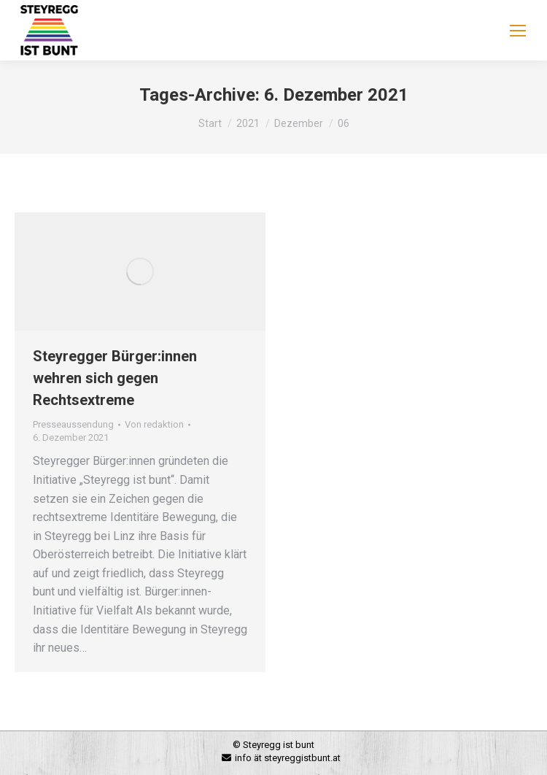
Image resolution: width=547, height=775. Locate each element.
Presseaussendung (73, 424)
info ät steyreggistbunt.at (288, 757)
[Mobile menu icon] (517, 30)
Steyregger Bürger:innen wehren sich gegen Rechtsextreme (115, 378)
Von (154, 424)
